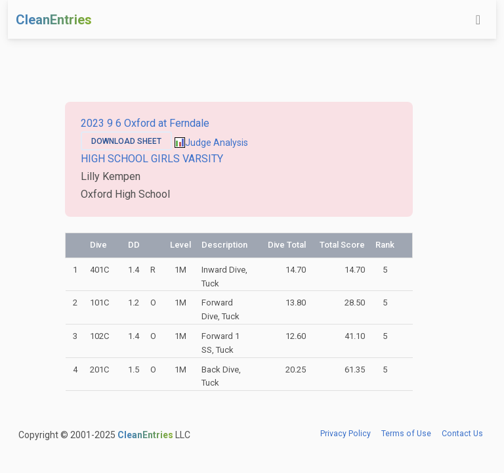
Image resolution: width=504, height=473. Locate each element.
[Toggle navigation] (478, 20)
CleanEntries (54, 20)
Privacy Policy (345, 433)
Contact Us (462, 433)
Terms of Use (406, 433)
